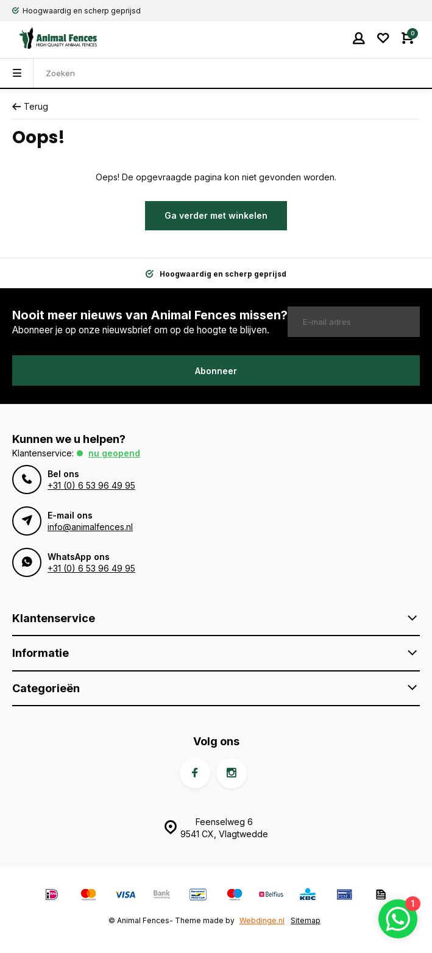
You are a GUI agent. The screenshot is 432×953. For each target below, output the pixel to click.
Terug (30, 106)
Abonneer (216, 371)
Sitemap (305, 920)
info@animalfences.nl (90, 527)
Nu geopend (114, 453)
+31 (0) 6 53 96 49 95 (91, 485)
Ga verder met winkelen (216, 215)
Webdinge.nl (262, 920)
